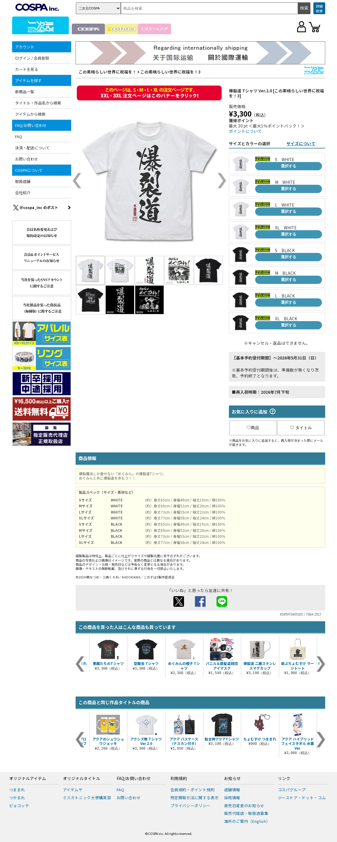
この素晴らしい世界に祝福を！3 (170, 72)
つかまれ (17, 797)
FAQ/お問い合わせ (31, 125)
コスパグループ (292, 789)
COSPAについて (29, 170)
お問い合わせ (26, 159)
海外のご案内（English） (247, 821)
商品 (253, 427)
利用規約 (178, 778)
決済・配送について (32, 148)
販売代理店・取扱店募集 (246, 813)
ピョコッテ (19, 805)
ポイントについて (245, 131)
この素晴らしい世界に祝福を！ (107, 72)
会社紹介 (22, 192)
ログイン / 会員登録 (32, 58)
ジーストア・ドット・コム (302, 797)
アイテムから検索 (30, 114)
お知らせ (232, 778)
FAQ (18, 136)
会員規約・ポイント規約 (192, 789)
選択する (288, 166)
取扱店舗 (22, 181)
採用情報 (232, 797)
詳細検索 (319, 8)
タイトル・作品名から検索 (38, 103)
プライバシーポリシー (190, 805)
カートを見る (26, 69)
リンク (284, 778)
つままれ (17, 789)
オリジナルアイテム (27, 778)
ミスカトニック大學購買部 (87, 797)
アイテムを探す (28, 80)
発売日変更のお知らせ (244, 805)
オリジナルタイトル (81, 778)
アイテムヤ (73, 789)
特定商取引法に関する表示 (194, 797)
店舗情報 (232, 789)
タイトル (301, 427)
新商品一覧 (24, 91)
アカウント (24, 47)
